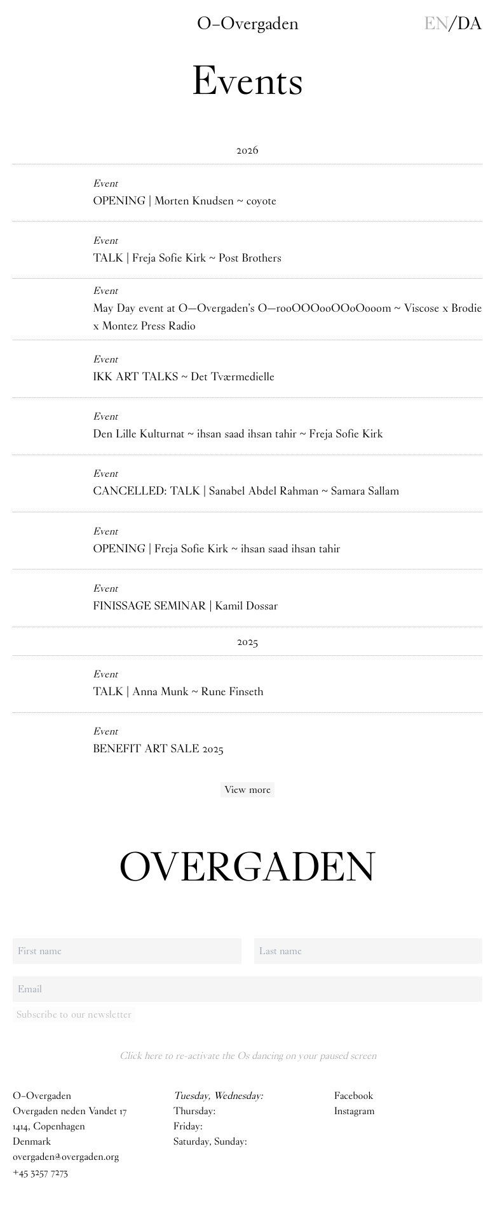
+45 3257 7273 (40, 1172)
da (470, 23)
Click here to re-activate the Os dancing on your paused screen (247, 1055)
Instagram (354, 1111)
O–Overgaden (248, 23)
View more (247, 789)
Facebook (353, 1096)
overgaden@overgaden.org (66, 1157)
